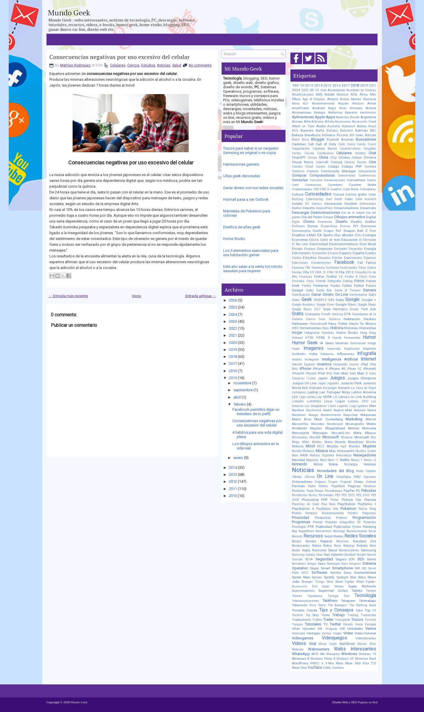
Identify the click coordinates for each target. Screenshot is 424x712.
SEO (360, 559)
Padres (323, 486)
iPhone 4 (320, 369)
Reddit (328, 536)
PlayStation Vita (327, 509)
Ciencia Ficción (355, 162)
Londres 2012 (358, 401)
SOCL (305, 573)
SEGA (309, 559)
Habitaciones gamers (241, 164)
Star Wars (358, 577)
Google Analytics (303, 304)
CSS (316, 189)
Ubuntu (348, 624)
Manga (313, 415)
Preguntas (369, 513)
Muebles (354, 446)
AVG (295, 130)
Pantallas (298, 491)
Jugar (322, 383)
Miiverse (347, 437)
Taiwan (371, 591)
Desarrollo (368, 208)
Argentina (368, 117)
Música (322, 451)
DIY (355, 226)
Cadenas (299, 144)
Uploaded (308, 629)
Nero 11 (333, 460)
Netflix (345, 460)
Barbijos (332, 130)
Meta (357, 433)
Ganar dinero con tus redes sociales (253, 188)
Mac (372, 406)
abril (237, 397)
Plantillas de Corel (305, 504)
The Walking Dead (362, 605)
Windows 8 (300, 659)
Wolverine (361, 659)
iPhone (305, 368)
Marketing (354, 419)
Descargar (300, 212)
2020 (233, 342)
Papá (309, 491)
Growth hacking (332, 314)
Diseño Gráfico (363, 222)
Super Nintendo (362, 586)
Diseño (342, 221)
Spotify (329, 577)
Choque (357, 157)
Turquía (297, 624)
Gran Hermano (335, 309)
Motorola (297, 446)
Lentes (311, 397)
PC (358, 491)
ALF (305, 103)
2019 (233, 349)
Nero (323, 460)
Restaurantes (301, 546)
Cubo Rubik (351, 189)
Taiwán (297, 596)
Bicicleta (342, 135)
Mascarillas (300, 424)
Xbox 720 (369, 663)
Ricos (337, 546)
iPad (364, 364)
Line (351, 397)
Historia (336, 328)
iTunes (311, 378)
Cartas (296, 153)
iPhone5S (298, 373)
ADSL (354, 94)
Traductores (301, 620)
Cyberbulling (314, 199)
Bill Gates (357, 135)
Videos (299, 643)
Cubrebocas (368, 189)
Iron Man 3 (359, 373)
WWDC (314, 663)
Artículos (317, 121)
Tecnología (365, 595)
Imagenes (313, 348)
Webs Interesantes (355, 649)
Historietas (367, 328)
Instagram (312, 359)
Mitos (306, 442)
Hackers (370, 319)
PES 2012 (348, 495)
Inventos (324, 364)
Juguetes (333, 383)
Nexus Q (370, 460)
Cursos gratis (356, 194)
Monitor (371, 442)
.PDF (295, 85)
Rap (294, 531)
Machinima (313, 410)
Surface (343, 591)
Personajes (326, 495)
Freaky (306, 286)
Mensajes (320, 433)
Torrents (297, 615)
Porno (296, 513)
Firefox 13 (334, 277)
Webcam (297, 649)
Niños (318, 464)
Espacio (345, 253)
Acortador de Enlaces (361, 90)
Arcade (355, 117)
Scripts (361, 555)
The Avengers (337, 605)
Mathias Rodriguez (75, 65)
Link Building (365, 397)
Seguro (340, 559)
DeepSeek (350, 204)
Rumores (319, 550)
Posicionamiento (333, 513)
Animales (356, 108)
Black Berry (300, 139)
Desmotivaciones (325, 212)
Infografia (366, 353)
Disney (313, 226)
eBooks (347, 235)
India (313, 354)
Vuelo (333, 644)
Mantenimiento (331, 415)
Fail (360, 263)
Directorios (325, 222)
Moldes (317, 442)
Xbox (339, 663)
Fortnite (321, 281)
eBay (337, 235)
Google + (369, 300)
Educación (349, 240)
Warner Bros (366, 644)
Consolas (300, 180)
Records (297, 536)
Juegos (337, 378)
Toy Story (312, 615)
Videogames (302, 638)
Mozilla (332, 446)
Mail (348, 410)
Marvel (371, 419)
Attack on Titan (303, 126)
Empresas (325, 249)
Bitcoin (370, 135)
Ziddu (327, 668)
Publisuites (342, 527)
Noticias (163, 65)
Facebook (344, 262)
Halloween (300, 324)
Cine (372, 162)
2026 (233, 300)
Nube (359, 471)
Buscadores (366, 139)
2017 (233, 363)
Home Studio (234, 238)
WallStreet (347, 644)
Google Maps (367, 304)
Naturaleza (343, 455)
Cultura (297, 194)
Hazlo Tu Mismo (362, 324)
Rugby (306, 550)
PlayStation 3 (366, 504)
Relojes (296, 541)
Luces (332, 406)
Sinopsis (355, 564)
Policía (362, 509)
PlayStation (346, 504)
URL (320, 629)
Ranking (369, 527)
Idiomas (341, 343)
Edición (314, 240)
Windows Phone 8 (322, 659)
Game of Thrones (347, 290)
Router (296, 550)
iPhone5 (369, 369)
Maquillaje (350, 415)
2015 (233, 378)
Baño (320, 130)
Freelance (320, 286)
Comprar (299, 175)
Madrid (339, 410)
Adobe (329, 94)
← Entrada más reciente (68, 296)
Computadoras (322, 175)
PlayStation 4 (303, 509)
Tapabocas (314, 596)
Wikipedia (333, 654)
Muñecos (308, 451)
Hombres (327, 333)
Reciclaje (339, 531)
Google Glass (345, 304)
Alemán (356, 99)
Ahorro (332, 99)
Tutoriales (313, 624)
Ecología (369, 235)
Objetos (371, 471)
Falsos (371, 263)
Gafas (310, 290)
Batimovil (346, 130)
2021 (233, 335)
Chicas (312, 157)
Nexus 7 (356, 460)
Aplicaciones (303, 117)
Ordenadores (302, 482)
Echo (358, 235)
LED (295, 397)
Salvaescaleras (349, 550)
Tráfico (317, 620)
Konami (344, 388)
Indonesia (327, 354)
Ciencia (133, 65)
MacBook (298, 410)
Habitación (352, 319)
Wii (322, 654)
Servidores (299, 564)
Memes (353, 428)
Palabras (370, 486)
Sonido (335, 573)
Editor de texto (330, 240)
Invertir (354, 364)
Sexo (321, 564)
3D (312, 90)
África (364, 94)
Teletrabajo (367, 601)
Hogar (297, 332)
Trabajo (338, 615)
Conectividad (346, 175)
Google (352, 299)
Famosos (298, 268)
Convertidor (356, 180)
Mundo (296, 451)
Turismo (370, 620)
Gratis (297, 313)
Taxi (346, 596)
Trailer (328, 619)
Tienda (311, 610)
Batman (361, 130)
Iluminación (358, 343)
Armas (297, 121)
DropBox (298, 235)
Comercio (298, 171)
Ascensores (343, 121)
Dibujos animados (349, 217)
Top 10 (370, 610)
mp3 (343, 446)
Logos (340, 401)
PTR (311, 527)
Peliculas (368, 490)
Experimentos (353, 258)
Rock (373, 546)
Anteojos (320, 112)
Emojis (297, 249)
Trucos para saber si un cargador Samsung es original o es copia (251, 150)
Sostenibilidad (365, 573)
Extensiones (300, 263)
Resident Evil (364, 541)
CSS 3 (324, 189)
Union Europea (365, 624)
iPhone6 (311, 373)
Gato (372, 295)
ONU (357, 477)
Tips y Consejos (336, 610)
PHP (324, 500)
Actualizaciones (303, 94)
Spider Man (301, 577)
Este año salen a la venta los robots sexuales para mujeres (252, 268)
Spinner (317, 577)
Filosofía (360, 272)
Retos (316, 546)
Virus (322, 644)
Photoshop (310, 500)
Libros (343, 397)
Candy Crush (366, 144)
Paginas (354, 486)
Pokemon (348, 508)
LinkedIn (298, 401)
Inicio (136, 296)
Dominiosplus (301, 231)
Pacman (298, 486)
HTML (309, 338)
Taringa (333, 596)
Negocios (312, 460)
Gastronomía (358, 295)
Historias (351, 328)
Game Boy (324, 290)
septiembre (243, 390)
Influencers (345, 354)
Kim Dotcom (312, 388)
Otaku (358, 482)
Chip (333, 157)
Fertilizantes (348, 268)
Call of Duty (326, 144)
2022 (233, 328)
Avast (372, 126)
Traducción (368, 615)
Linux (328, 401)
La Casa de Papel (363, 388)
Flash (363, 277)
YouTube (315, 667)
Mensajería (300, 433)
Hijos (325, 328)
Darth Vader (344, 199)
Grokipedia (312, 314)
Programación (364, 517)
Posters (353, 513)
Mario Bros (301, 419)
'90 (302, 85)
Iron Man (341, 373)
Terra (312, 605)
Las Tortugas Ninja (334, 392)
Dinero (309, 221)
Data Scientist (366, 199)
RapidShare (306, 531)
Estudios (148, 65)
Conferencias (367, 175)
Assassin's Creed (364, 121)
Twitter (335, 624)
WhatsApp (301, 654)
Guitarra (334, 319)
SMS (357, 568)
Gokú (340, 300)
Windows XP (345, 659)
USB (342, 629)
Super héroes (333, 586)
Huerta (337, 338)
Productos (323, 518)
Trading (352, 615)
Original (345, 482)
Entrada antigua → (200, 296)
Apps (330, 117)
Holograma (311, 333)
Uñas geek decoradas (241, 176)
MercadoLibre (340, 433)
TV (326, 624)
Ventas (326, 633)
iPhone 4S (337, 369)
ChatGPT (299, 157)
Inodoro (297, 359)
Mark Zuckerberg (328, 419)
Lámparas (299, 392)
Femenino (318, 268)
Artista (329, 121)
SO (364, 568)
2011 (233, 489)
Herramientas (310, 328)
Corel (295, 185)
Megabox (316, 428)
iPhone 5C (354, 369)
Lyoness (362, 406)
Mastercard (335, 424)
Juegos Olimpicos (361, 378)
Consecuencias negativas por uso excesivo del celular (119, 57)
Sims (344, 564)
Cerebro (360, 153)
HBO (295, 328)
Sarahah (350, 555)
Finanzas (305, 277)
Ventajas (313, 633)
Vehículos (298, 633)
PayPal (349, 491)
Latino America (363, 392)
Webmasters (318, 649)
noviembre (242, 383)
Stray (330, 582)
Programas (301, 522)
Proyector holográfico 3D (343, 522)
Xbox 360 (352, 663)
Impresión (334, 349)
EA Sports (325, 235)
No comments (200, 65)
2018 (233, 356)
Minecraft (361, 437)
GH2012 (320, 300)
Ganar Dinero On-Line (329, 294)
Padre (312, 486)
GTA (347, 314)
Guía (322, 319)
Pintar (334, 500)
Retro (327, 546)
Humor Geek (305, 342)
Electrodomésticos (343, 244)
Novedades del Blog (335, 471)
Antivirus (335, 112)
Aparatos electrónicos (360, 112)
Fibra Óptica (367, 268)
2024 (233, 314)
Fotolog (348, 281)
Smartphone (342, 568)
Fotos (359, 281)
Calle (341, 144)
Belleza (297, 135)
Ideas (329, 343)
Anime (371, 108)
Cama (351, 144)
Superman (326, 591)
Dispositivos (329, 226)
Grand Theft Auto (363, 309)
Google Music (302, 309)
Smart (325, 568)
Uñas (296, 629)
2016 (233, 371)
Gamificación (301, 295)
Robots (362, 546)
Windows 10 (367, 654)
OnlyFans (343, 477)
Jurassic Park (351, 383)
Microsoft (330, 437)
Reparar (326, 541)
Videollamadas (365, 638)
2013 (233, 474)
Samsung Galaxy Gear (307, 555)
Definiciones (368, 204)
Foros (310, 281)
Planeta (370, 500)
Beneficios (313, 135)
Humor (369, 337)
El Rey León (300, 244)
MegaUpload (335, 428)
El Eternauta (367, 240)
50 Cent (320, 90)
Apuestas (342, 117)
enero (238, 457)
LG (335, 397)
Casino (309, 153)
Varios (370, 628)
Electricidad (319, 244)
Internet (368, 359)
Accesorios (336, 90)
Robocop (348, 546)
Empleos (310, 249)
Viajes (337, 633)
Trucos (357, 619)
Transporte (342, 620)
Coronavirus (313, 185)
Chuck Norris (302, 162)
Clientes (297, 166)
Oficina (310, 477)
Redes (338, 536)
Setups (311, 564)
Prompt (317, 522)
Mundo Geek (69, 12)
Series (371, 559)
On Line (325, 476)
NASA (304, 455)
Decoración (333, 204)
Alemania (369, 99)
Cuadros (336, 189)
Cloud (309, 166)
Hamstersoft (318, 324)
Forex (372, 277)
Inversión (340, 364)
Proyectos (369, 522)
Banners (307, 130)
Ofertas (297, 477)
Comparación (367, 171)
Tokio (359, 610)
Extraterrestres (321, 263)
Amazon (358, 103)
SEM (352, 559)
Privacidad (300, 517)
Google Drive (325, 304)
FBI (308, 268)
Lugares (342, 406)
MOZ (320, 446)
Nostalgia (350, 464)
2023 (233, 321)
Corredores (335, 185)
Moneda (340, 442)
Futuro (371, 286)
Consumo (316, 180)
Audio (321, 126)
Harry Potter (338, 324)
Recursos (313, 536)
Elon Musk (368, 244)
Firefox (319, 277)
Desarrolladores (346, 208)
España (358, 253)
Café (311, 144)
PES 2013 (363, 495)
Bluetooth (333, 139)
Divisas (345, 226)
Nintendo (299, 464)
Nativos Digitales (322, 455)
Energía (370, 249)
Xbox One (299, 668)
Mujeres (369, 446)
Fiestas (297, 272)
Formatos (298, 281)
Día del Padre (311, 217)
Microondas (300, 437)
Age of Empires (314, 99)
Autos (361, 126)
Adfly (319, 94)
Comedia (370, 166)
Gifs (331, 300)
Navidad (298, 460)
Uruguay (331, 629)
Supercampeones (303, 591)
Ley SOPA (324, 397)
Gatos (296, 300)
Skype (314, 568)
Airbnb (344, 99)
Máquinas (368, 415)
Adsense (342, 94)
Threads (298, 610)
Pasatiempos (333, 491)
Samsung (368, 550)
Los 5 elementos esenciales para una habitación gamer (250, 252)
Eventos (337, 258)
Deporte (309, 208)
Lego (302, 397)
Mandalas (299, 415)
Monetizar (356, 442)
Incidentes (299, 354)
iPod (321, 373)
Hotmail (297, 338)
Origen (332, 482)
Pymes (356, 527)
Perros (312, 495)
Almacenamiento (323, 103)
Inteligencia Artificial (340, 359)
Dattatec (297, 204)
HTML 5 (323, 338)
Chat (372, 153)
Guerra (310, 319)
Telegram (348, 601)
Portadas (311, 513)
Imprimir (369, 349)
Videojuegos (334, 638)
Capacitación (301, 148)
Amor (371, 103)
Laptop (313, 392)
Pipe (358, 500)
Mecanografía (354, 424)
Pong (372, 509)
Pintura (347, 500)
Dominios (368, 226)
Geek (306, 299)
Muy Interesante (341, 451)
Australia (333, 126)
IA (321, 343)
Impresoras (352, 349)
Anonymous (301, 112)
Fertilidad (332, 268)
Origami (320, 482)
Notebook (370, 464)
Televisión (299, 605)
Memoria (369, 428)
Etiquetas (324, 258)
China (323, 157)
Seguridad (324, 559)
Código (333, 166)
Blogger (317, 139)
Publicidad (324, 527)
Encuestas (355, 249)
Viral (312, 643)
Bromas (347, 139)
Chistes (344, 157)
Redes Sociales (360, 536)
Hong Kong (368, 333)
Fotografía (334, 281)
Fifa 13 (308, 272)
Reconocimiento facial (361, 531)
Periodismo (299, 495)
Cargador (369, 148)
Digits (296, 222)
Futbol (347, 286)
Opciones (369, 477)
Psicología (299, 527)
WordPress (300, 663)
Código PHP (352, 166)
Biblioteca (328, 135)
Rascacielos (323, 531)
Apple (320, 117)
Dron (373, 231)
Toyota (325, 615)
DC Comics (313, 204)
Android (318, 108)
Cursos (338, 194)
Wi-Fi (315, 654)
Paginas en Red (368, 702)
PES (337, 495)
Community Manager (338, 171)
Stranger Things (313, 582)
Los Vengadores (316, 406)
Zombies (338, 668)
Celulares (117, 65)
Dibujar (328, 217)
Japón (323, 378)
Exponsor (370, 258)
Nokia (333, 464)
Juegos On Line (304, 383)
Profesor (341, 518)
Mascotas (317, 424)
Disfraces (298, 226)
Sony (347, 573)
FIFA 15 (320, 272)
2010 (233, 496)
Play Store (328, 504)
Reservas (342, 541)
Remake (311, 541)
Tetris (322, 605)
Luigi (352, 406)
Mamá (371, 410)
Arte (307, 121)
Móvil (310, 446)
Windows (349, 654)
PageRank (338, 486)
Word (372, 659)
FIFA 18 (332, 272)
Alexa (295, 103)
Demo (296, 208)
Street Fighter (344, 582)
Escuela (333, 253)
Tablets (356, 591)
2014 (233, 467)
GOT (317, 309)
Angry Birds (337, 108)
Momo (328, 442)
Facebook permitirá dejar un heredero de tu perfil (255, 411)
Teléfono (330, 600)
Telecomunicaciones (305, 601)
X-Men (329, 663)
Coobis (371, 180)
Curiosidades (318, 194)
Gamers (369, 290)
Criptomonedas (302, 189)
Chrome (370, 157)
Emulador (340, 249)
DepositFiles (324, 208)
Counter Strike (362, 185)
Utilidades (355, 629)
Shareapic (333, 564)
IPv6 (329, 373)
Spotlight (342, 577)
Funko (335, 286)
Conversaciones (334, 180)
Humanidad (352, 338)
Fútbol (359, 286)
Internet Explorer (303, 364)
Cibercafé (322, 162)
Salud (176, 65)
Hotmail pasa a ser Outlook (246, 199)
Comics (313, 171)
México (370, 433)
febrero (239, 404)
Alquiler (343, 103)
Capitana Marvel (324, 148)
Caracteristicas (350, 148)
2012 (233, 481)
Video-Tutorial (365, 633)
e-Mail (311, 235)
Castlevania (325, 153)
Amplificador (300, 108)
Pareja (319, 491)
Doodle (317, 231)
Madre (327, 410)
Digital (371, 217)
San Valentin (334, 555)
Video (348, 633)
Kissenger (330, 388)
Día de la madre (352, 213)
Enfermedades (301, 253)
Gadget (297, 290)
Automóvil (348, 126)
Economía (300, 240)
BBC (373, 130)
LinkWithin (314, 401)
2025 (233, 307)
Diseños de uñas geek (241, 227)
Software (319, 572)
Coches (321, 166)
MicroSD (315, 437)
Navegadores (364, 455)
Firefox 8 (351, 277)
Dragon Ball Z (356, 231)
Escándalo (319, 253)
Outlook (371, 482)
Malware (360, 410)
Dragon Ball (332, 231)
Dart (329, 199)
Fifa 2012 (346, 272)
